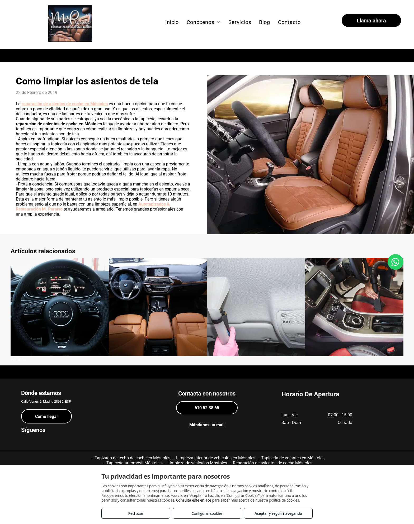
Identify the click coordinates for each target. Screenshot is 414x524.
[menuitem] (172, 22)
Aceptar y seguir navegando (278, 513)
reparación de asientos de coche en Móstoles (65, 103)
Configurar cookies (207, 513)
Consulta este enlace (193, 500)
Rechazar (135, 513)
